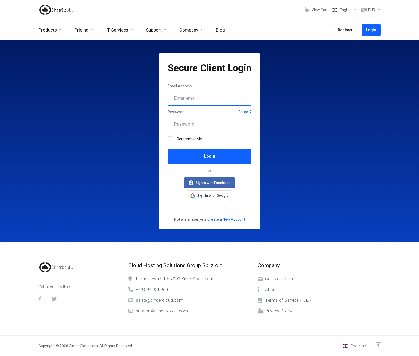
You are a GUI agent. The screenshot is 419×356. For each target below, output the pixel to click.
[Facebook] (41, 298)
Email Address (180, 86)
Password (176, 112)
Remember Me (185, 138)
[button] (209, 195)
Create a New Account (226, 219)
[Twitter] (54, 298)
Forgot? (245, 112)
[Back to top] (378, 344)
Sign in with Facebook (213, 183)
